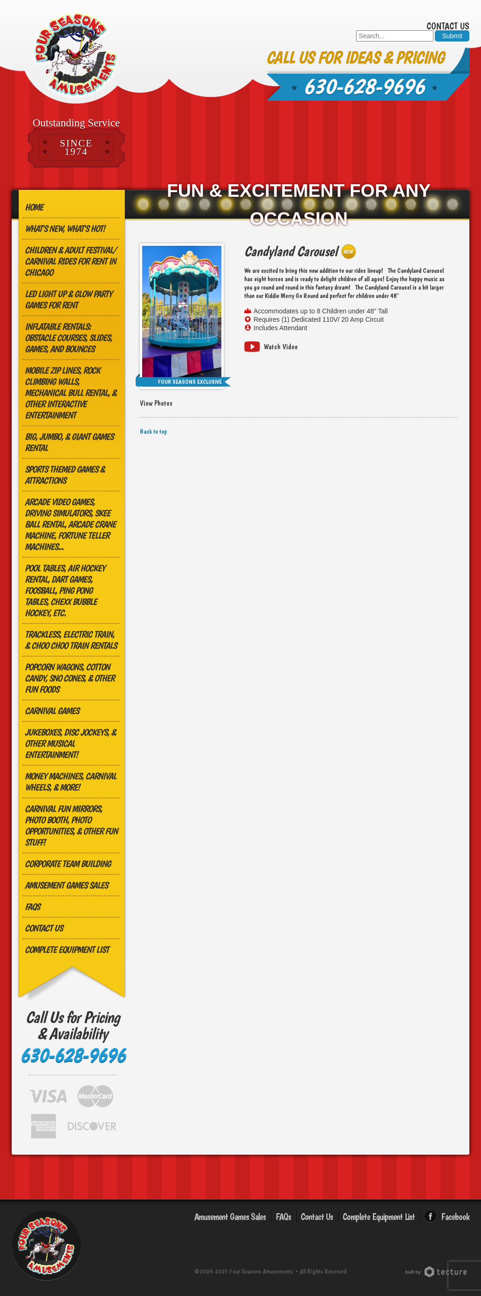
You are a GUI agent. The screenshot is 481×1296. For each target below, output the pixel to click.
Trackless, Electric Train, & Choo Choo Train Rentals (71, 640)
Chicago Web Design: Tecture (437, 1271)
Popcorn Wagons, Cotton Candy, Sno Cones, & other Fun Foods (69, 678)
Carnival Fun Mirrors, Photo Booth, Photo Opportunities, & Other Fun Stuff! (71, 825)
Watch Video (281, 346)
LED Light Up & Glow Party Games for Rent (68, 299)
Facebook (455, 1216)
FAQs (32, 906)
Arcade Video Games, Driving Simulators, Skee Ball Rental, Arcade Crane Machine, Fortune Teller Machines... (70, 524)
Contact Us (447, 26)
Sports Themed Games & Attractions (64, 475)
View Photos (156, 403)
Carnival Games (52, 710)
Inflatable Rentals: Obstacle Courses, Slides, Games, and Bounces (68, 337)
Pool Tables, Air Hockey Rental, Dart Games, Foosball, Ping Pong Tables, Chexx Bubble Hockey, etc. (65, 590)
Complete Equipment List (67, 949)
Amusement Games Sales (66, 885)
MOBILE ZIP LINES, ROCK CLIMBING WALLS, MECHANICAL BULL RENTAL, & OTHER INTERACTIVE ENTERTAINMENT (70, 393)
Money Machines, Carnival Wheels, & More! (70, 781)
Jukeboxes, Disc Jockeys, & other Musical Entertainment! (70, 743)
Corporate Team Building (67, 863)
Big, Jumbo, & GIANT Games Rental (69, 442)
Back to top (153, 431)
